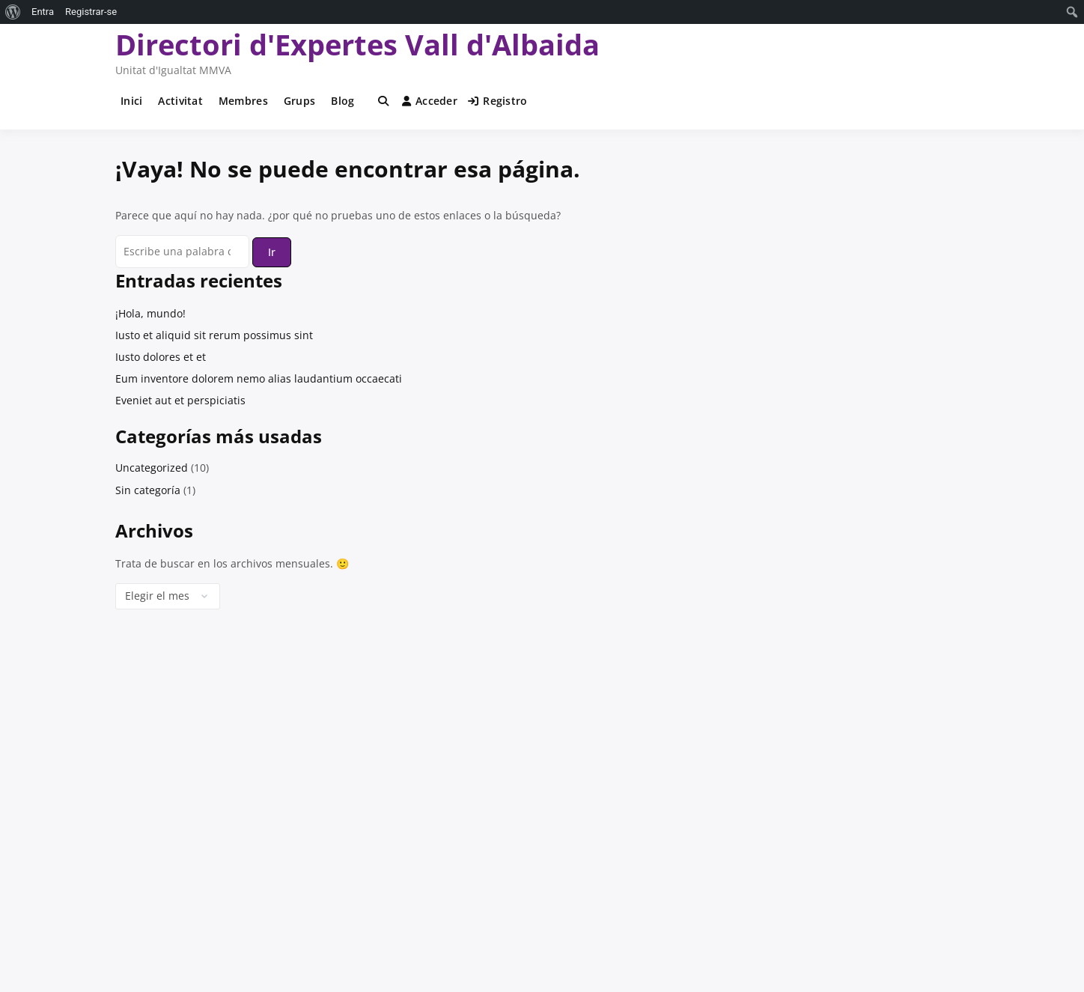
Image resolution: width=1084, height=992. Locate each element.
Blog (342, 101)
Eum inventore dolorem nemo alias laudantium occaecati (258, 378)
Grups (299, 101)
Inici (131, 101)
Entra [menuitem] (42, 11)
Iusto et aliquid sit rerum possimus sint (214, 335)
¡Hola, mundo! (150, 313)
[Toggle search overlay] (383, 101)
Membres (243, 101)
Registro (498, 101)
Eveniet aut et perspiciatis (180, 400)
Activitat (180, 101)
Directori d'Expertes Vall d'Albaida (357, 44)
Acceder (429, 101)
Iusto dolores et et (160, 357)
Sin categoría (147, 490)
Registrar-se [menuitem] (91, 11)
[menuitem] (13, 12)
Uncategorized (151, 467)
